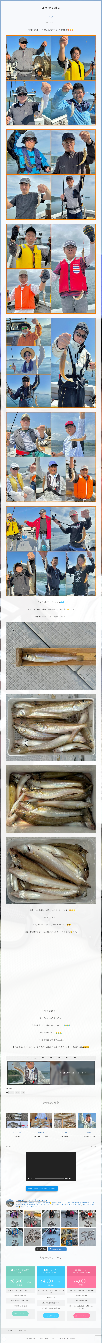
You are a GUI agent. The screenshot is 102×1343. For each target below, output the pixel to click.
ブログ (50, 17)
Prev (8, 1146)
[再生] (28, 1179)
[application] (51, 1166)
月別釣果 (41, 1134)
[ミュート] (70, 1179)
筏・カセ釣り (17, 1134)
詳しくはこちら (20, 1313)
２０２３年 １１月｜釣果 (41, 1138)
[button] (42, 1188)
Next (93, 1146)
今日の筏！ (17, 1138)
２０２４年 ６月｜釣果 (88, 1138)
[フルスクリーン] (74, 1179)
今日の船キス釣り (65, 1138)
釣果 (23, 1092)
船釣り (17, 1092)
